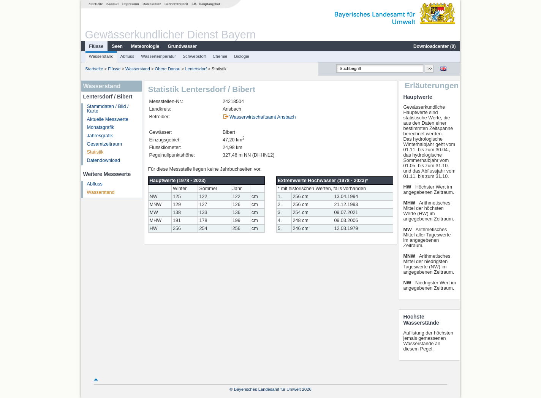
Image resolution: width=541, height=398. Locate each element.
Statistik (95, 152)
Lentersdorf (196, 69)
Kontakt (112, 4)
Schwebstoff (194, 56)
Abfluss (127, 56)
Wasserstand (101, 56)
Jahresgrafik (100, 135)
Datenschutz (151, 4)
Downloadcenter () (434, 46)
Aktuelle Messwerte (107, 119)
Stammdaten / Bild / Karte (108, 109)
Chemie (220, 56)
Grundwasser (182, 46)
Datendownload (103, 160)
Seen (117, 46)
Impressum (130, 4)
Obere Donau (167, 69)
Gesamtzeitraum (104, 144)
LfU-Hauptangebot (205, 4)
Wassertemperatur (158, 56)
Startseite (96, 4)
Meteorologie (145, 46)
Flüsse (96, 46)
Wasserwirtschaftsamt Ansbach (262, 117)
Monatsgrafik (100, 127)
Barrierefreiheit (176, 4)
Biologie (241, 56)
